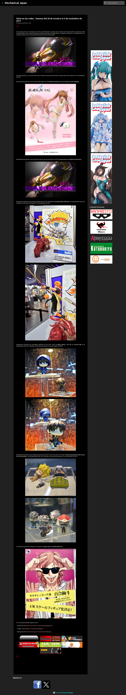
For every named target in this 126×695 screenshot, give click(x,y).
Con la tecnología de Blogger (63, 692)
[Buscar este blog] (116, 3)
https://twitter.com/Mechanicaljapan (32, 628)
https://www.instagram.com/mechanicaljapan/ (37, 631)
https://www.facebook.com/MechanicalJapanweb (37, 625)
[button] (17, 26)
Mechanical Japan (16, 2)
